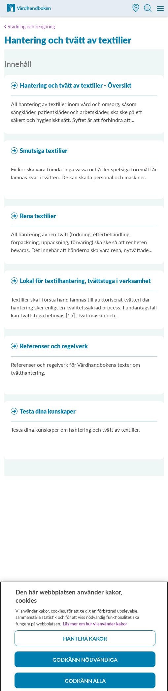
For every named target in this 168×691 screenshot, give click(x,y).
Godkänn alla (85, 683)
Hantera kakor (85, 641)
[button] (136, 8)
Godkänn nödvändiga (85, 662)
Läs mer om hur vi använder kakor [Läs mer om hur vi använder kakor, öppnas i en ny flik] (95, 626)
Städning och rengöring (31, 26)
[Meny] (160, 9)
